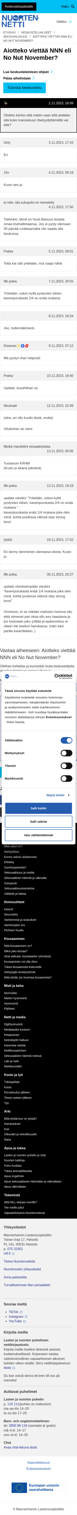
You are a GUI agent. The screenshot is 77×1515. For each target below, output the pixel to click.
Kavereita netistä (14, 1045)
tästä (7, 1367)
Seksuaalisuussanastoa (19, 888)
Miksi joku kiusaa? (16, 951)
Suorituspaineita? (15, 867)
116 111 (13, 1404)
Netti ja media (14, 1017)
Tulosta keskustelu (24, 88)
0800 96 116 (18, 1425)
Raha (7, 1139)
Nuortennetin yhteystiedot (22, 1269)
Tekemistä (12, 1195)
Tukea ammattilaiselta (18, 1171)
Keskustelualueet (36, 32)
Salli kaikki (38, 808)
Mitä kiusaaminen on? (18, 945)
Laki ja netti (11, 1061)
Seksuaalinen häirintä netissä (22, 1055)
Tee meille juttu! (14, 1207)
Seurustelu (11, 914)
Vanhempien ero (14, 925)
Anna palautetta (15, 1277)
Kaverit (8, 909)
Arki (7, 1111)
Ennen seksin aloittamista (20, 857)
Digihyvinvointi (13, 1024)
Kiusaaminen (14, 938)
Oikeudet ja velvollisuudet (20, 1134)
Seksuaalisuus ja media (19, 872)
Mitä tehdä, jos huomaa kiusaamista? (28, 977)
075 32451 (15, 1249)
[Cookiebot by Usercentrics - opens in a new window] (54, 676)
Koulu (7, 1087)
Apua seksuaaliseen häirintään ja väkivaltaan (32, 1181)
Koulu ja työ (13, 1075)
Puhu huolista (13, 1165)
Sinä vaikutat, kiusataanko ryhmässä (27, 956)
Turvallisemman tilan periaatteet (27, 1285)
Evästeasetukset (38, 1468)
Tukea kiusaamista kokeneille (22, 967)
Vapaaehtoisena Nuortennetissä (24, 1213)
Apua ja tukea (14, 1148)
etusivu (9, 32)
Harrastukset (12, 1123)
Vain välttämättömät (38, 835)
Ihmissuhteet (14, 902)
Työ (6, 1103)
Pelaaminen (11, 1035)
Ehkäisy (9, 862)
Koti (6, 1129)
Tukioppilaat (12, 1082)
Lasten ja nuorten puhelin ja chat (25, 1155)
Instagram (16, 1316)
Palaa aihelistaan (19, 78)
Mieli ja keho (14, 985)
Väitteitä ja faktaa (15, 893)
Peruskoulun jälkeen (17, 1092)
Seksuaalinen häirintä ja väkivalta (25, 878)
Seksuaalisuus (15, 36)
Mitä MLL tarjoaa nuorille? (20, 1202)
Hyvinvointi (11, 1003)
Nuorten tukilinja (14, 1160)
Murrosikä (10, 993)
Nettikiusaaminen (15, 1050)
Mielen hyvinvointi (15, 998)
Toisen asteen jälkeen (18, 1097)
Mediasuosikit (13, 1066)
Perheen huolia (13, 930)
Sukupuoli (10, 883)
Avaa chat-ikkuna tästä (20, 1447)
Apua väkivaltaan (15, 1186)
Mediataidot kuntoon (17, 1029)
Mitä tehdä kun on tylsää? (20, 1118)
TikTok (13, 1312)
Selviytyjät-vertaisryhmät (19, 972)
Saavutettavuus (38, 1462)
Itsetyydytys (11, 851)
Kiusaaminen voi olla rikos (20, 961)
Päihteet (9, 1008)
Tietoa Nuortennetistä (19, 1261)
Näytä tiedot (55, 795)
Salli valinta (38, 821)
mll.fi (7, 1253)
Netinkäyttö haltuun (16, 1040)
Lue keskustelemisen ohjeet (28, 72)
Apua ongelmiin (14, 1176)
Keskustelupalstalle (19, 6)
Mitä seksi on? (13, 846)
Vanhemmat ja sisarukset (20, 919)
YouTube (15, 1321)
